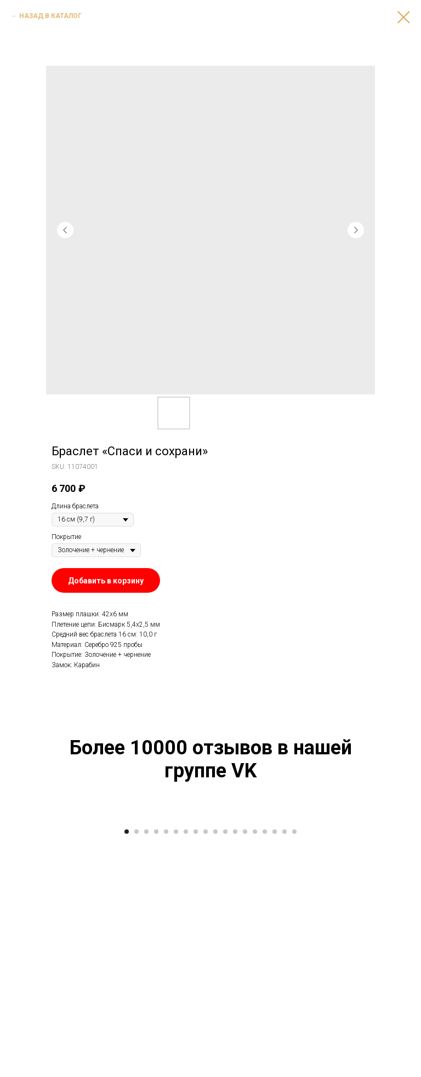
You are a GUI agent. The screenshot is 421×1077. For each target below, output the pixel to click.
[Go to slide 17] (284, 1060)
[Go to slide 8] (196, 1060)
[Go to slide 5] (166, 1060)
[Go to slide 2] (136, 1060)
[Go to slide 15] (265, 1060)
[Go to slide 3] (146, 1060)
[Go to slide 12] (235, 1060)
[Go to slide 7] (186, 1060)
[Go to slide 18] (294, 1060)
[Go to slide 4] (156, 1060)
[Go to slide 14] (255, 1060)
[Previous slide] (22, 930)
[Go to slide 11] (225, 1060)
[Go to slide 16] (274, 1060)
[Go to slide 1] (126, 1060)
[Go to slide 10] (215, 1060)
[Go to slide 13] (245, 1060)
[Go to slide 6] (176, 1060)
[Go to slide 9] (205, 1060)
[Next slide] (399, 930)
